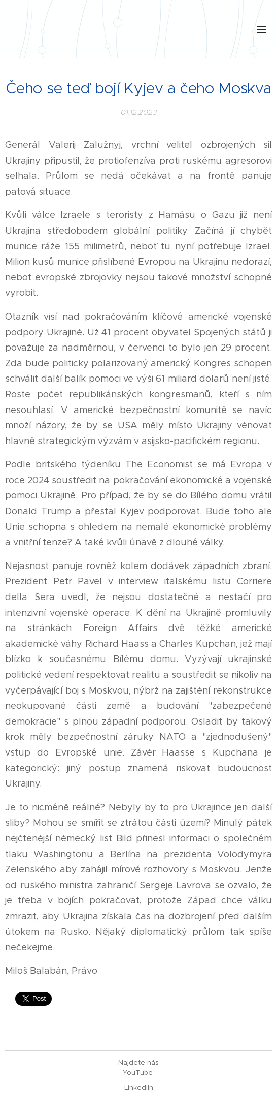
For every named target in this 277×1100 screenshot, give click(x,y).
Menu (261, 29)
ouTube (141, 1072)
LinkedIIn (138, 1087)
